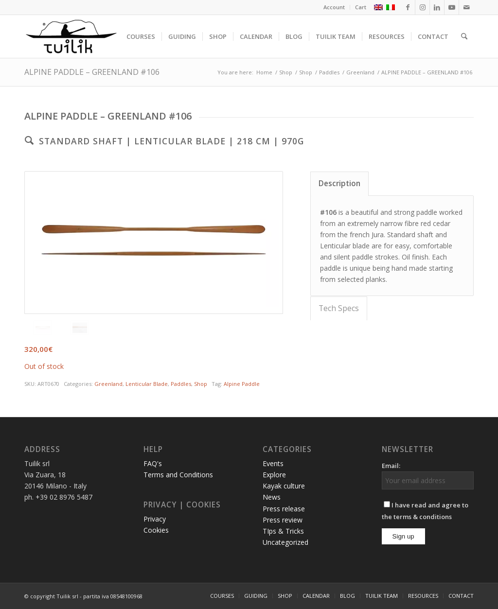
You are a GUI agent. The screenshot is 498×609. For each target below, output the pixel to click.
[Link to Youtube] (452, 7)
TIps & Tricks (283, 531)
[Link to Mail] (466, 7)
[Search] (464, 36)
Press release (284, 508)
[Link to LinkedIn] (437, 7)
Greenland (108, 383)
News (272, 497)
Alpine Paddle (242, 383)
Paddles (181, 383)
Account (334, 7)
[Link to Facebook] (408, 7)
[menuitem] (334, 7)
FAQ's (152, 463)
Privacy (154, 518)
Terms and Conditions (178, 474)
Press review (282, 519)
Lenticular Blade (146, 383)
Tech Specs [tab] (339, 308)
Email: (391, 465)
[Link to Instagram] (422, 7)
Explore (274, 474)
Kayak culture (284, 485)
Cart (360, 7)
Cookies (156, 530)
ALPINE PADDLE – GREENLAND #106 (92, 72)
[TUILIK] (71, 36)
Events (273, 463)
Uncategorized (285, 542)
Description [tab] (339, 183)
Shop (200, 383)
